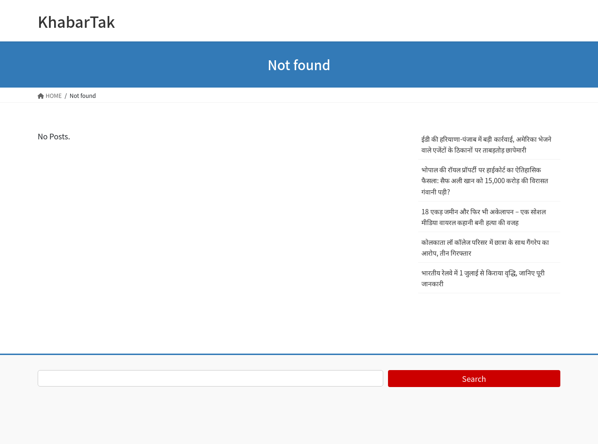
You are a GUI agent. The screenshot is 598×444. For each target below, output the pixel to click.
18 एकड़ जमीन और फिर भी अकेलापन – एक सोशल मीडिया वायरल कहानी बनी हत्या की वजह (483, 217)
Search (474, 378)
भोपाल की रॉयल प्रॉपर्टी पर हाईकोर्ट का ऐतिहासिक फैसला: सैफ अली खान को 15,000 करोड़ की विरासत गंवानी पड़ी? (484, 180)
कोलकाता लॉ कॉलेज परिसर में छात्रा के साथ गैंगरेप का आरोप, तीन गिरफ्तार (485, 247)
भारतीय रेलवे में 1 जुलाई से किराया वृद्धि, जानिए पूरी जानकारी (483, 278)
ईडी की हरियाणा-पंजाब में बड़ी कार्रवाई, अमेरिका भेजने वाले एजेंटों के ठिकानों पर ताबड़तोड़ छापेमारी (486, 144)
